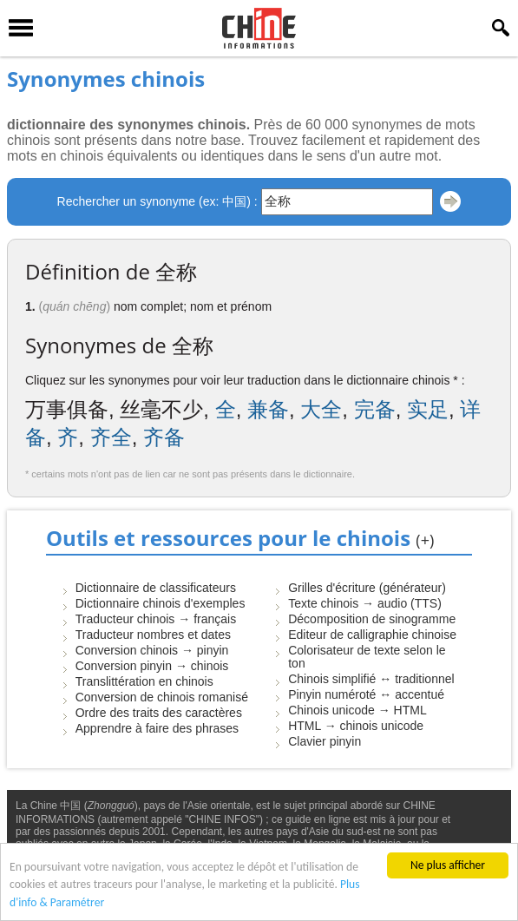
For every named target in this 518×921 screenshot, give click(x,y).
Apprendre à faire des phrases (157, 728)
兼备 (268, 409)
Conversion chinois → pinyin (152, 650)
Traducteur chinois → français (155, 619)
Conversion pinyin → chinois (152, 666)
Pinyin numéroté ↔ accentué (366, 694)
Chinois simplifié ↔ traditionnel (371, 679)
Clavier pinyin (324, 741)
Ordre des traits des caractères (158, 713)
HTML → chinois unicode (355, 726)
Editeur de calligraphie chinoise (372, 634)
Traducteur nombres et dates (153, 634)
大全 (321, 409)
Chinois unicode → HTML (357, 710)
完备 (375, 409)
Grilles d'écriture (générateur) (367, 588)
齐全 (111, 437)
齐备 (164, 437)
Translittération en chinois (144, 681)
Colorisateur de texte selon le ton (366, 656)
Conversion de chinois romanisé (161, 697)
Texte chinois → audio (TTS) (365, 603)
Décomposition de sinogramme (372, 619)
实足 (428, 409)
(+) (425, 540)
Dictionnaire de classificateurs (155, 588)
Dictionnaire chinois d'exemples (160, 603)
